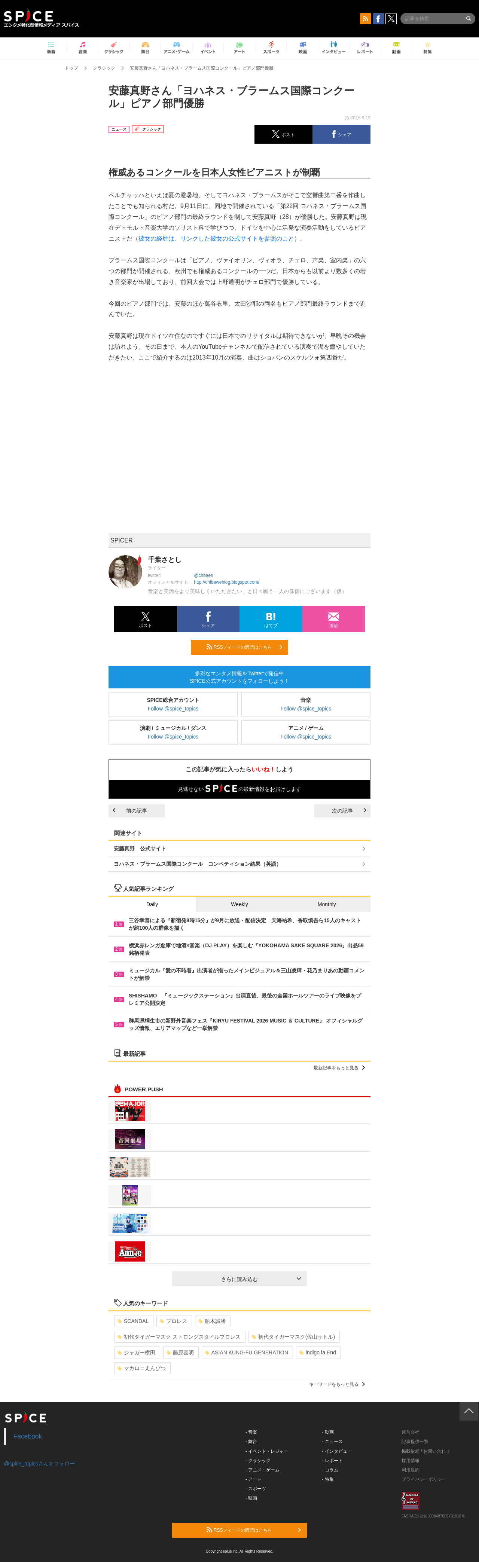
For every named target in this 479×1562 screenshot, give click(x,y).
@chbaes (203, 575)
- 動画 (328, 1432)
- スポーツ (255, 1488)
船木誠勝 (212, 1321)
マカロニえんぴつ (142, 1368)
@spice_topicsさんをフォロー (39, 1464)
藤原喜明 (180, 1352)
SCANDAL (133, 1321)
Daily (152, 904)
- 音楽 (251, 1432)
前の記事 (130, 811)
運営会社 (410, 1432)
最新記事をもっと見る (339, 1067)
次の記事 (349, 811)
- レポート (332, 1460)
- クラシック (258, 1460)
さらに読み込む (261, 1279)
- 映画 (251, 1498)
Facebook (27, 1436)
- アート (253, 1479)
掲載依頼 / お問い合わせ (426, 1451)
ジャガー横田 (136, 1352)
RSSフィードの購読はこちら (244, 647)
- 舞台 (251, 1441)
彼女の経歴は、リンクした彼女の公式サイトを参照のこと (216, 238)
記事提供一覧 (415, 1441)
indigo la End (317, 1352)
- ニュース (332, 1441)
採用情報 (410, 1460)
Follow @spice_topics (173, 709)
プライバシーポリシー (424, 1479)
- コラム (330, 1470)
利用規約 (410, 1470)
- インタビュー (337, 1451)
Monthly (327, 904)
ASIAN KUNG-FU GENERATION (246, 1352)
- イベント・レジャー (267, 1451)
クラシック (104, 68)
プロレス (173, 1321)
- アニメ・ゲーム (262, 1470)
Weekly (239, 904)
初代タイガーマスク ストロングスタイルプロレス (179, 1337)
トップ (71, 68)
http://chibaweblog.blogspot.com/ (226, 582)
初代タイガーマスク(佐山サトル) (293, 1337)
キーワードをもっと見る (337, 1384)
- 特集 (328, 1479)
